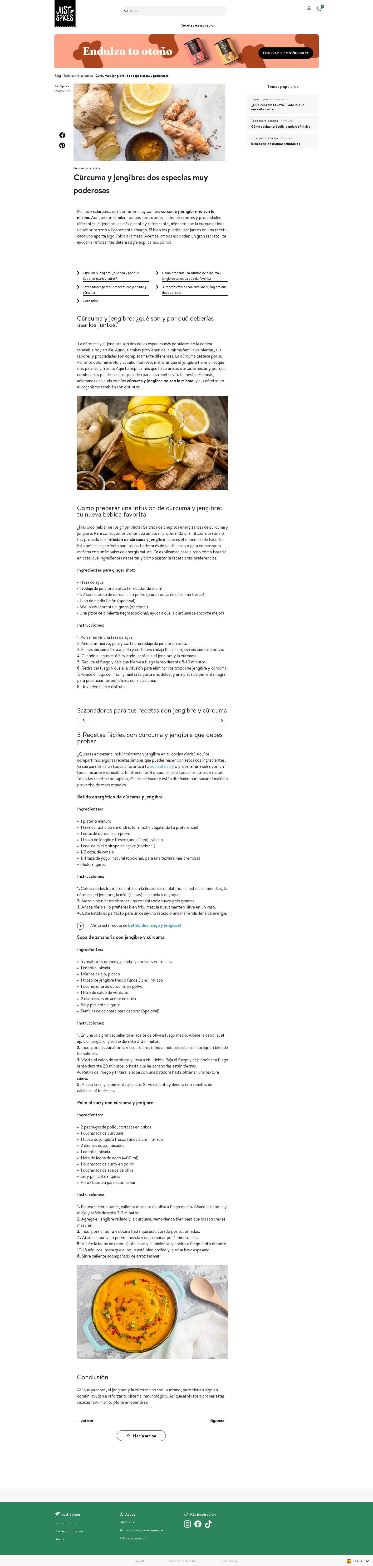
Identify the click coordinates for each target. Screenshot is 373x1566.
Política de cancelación (134, 1538)
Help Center (127, 1522)
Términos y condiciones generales (141, 1530)
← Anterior (85, 1420)
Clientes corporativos (69, 1531)
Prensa (59, 1539)
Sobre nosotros (65, 1523)
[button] (62, 135)
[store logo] (65, 13)
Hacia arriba (141, 1435)
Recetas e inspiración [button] (197, 25)
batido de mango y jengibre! (154, 925)
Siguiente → (219, 1420)
